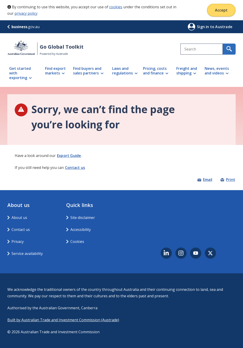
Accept (221, 10)
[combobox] (201, 49)
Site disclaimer (82, 217)
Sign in (203, 26)
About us (19, 217)
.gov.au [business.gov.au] (23, 26)
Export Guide (69, 155)
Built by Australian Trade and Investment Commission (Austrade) (63, 319)
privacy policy (25, 13)
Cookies (77, 241)
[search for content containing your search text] (229, 49)
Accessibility (80, 229)
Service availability (27, 253)
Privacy (17, 241)
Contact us (75, 167)
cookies (115, 6)
